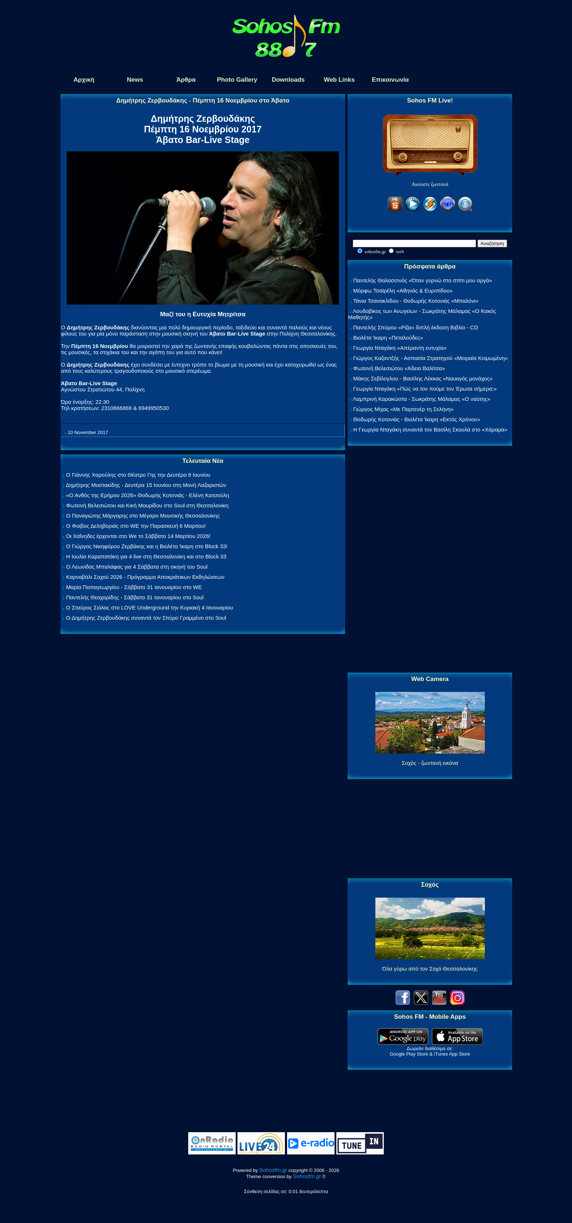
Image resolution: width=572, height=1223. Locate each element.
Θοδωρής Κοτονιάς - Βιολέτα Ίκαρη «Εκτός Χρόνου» (416, 419)
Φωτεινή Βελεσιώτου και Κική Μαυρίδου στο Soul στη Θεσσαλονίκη (147, 505)
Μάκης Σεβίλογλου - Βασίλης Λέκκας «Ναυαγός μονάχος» (422, 378)
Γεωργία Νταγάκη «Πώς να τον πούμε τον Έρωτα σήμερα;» (425, 389)
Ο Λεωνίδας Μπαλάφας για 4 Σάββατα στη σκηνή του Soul (137, 567)
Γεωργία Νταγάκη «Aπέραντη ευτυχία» (400, 348)
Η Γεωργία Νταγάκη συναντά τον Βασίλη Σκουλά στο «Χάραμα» (430, 429)
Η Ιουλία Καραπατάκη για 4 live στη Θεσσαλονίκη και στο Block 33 (146, 556)
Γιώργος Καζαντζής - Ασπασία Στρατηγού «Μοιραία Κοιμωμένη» (430, 358)
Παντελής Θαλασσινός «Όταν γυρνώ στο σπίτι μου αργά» (422, 280)
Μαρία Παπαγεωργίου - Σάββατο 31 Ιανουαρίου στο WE (134, 587)
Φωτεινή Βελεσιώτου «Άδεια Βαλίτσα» (399, 368)
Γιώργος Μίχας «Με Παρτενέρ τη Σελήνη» (403, 409)
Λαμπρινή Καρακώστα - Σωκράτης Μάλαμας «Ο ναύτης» (421, 399)
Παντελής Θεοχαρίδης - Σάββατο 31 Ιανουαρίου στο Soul (135, 597)
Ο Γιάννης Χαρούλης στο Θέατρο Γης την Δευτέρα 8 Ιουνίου (138, 475)
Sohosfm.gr (273, 1170)
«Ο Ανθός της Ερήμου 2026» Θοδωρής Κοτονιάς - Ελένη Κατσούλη (147, 495)
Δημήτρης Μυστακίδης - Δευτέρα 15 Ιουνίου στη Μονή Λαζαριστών (146, 485)
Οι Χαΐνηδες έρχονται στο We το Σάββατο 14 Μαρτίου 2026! (138, 536)
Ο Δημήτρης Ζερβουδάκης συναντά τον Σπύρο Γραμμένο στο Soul (146, 618)
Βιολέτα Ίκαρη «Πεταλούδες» (388, 337)
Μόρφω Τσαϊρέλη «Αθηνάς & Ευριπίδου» (402, 290)
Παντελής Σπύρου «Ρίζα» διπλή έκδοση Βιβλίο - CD (415, 327)
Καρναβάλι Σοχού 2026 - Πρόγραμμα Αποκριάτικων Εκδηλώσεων (145, 577)
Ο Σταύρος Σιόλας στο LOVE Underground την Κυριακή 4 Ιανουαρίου (149, 607)
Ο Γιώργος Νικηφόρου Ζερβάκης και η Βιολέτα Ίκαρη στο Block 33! (147, 546)
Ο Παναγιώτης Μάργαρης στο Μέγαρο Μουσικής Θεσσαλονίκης (143, 515)
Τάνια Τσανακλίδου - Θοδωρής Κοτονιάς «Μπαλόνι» (415, 301)
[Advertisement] (430, 559)
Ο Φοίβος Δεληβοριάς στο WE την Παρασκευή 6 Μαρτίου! (136, 526)
